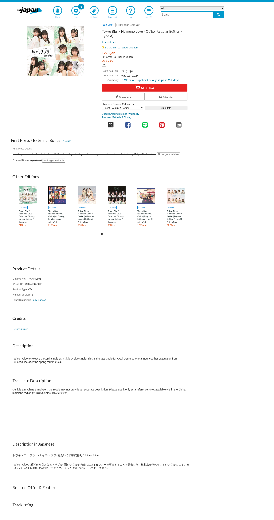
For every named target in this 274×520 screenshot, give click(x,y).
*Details (67, 141)
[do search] (218, 14)
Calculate (166, 108)
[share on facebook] (127, 123)
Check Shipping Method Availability (120, 114)
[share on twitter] (110, 123)
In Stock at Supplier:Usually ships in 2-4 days (150, 80)
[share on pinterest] (161, 123)
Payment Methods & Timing (116, 117)
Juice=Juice (109, 42)
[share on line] (144, 123)
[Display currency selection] (104, 64)
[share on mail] (178, 123)
